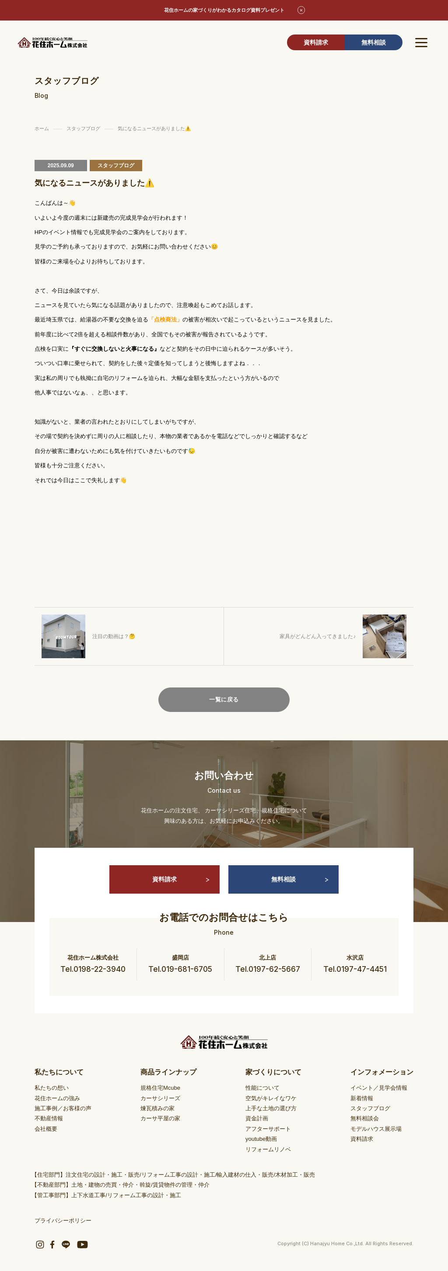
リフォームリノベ (268, 1149)
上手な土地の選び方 (271, 1108)
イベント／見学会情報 (378, 1087)
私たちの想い (52, 1087)
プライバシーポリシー (63, 1220)
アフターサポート (268, 1129)
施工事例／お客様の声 (63, 1108)
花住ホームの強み (57, 1098)
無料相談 (373, 42)
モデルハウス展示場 (376, 1129)
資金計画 (256, 1118)
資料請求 (316, 42)
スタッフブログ (370, 1108)
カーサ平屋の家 (160, 1118)
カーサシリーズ (160, 1098)
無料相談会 (364, 1118)
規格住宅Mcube (160, 1087)
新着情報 (361, 1098)
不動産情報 (49, 1118)
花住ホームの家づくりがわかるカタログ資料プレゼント (224, 10)
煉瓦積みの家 (157, 1108)
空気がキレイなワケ (271, 1098)
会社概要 (46, 1129)
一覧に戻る (224, 699)
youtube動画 (261, 1139)
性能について (262, 1087)
